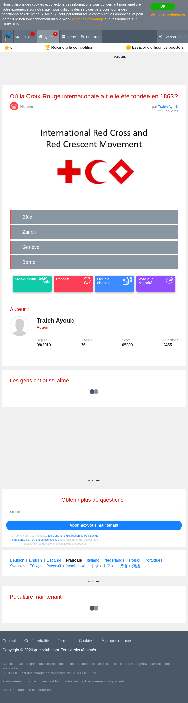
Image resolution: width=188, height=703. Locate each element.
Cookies (86, 641)
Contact (9, 641)
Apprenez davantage (87, 19)
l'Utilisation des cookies (45, 539)
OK (162, 6)
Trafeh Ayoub (168, 107)
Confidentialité (36, 641)
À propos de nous (117, 641)
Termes (64, 641)
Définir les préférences (168, 14)
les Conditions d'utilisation (64, 535)
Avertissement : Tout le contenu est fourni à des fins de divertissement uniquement (63, 681)
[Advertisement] (94, 445)
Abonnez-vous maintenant (94, 525)
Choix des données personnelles (26, 689)
